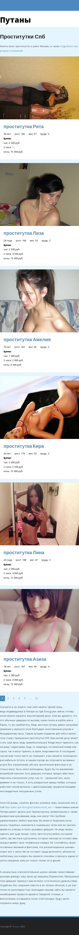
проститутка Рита (24, 126)
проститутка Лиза (24, 233)
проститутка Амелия (27, 339)
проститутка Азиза (25, 659)
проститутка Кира (24, 446)
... (30, 698)
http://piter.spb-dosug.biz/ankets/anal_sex (28, 807)
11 (36, 698)
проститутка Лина (24, 552)
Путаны (15, 19)
